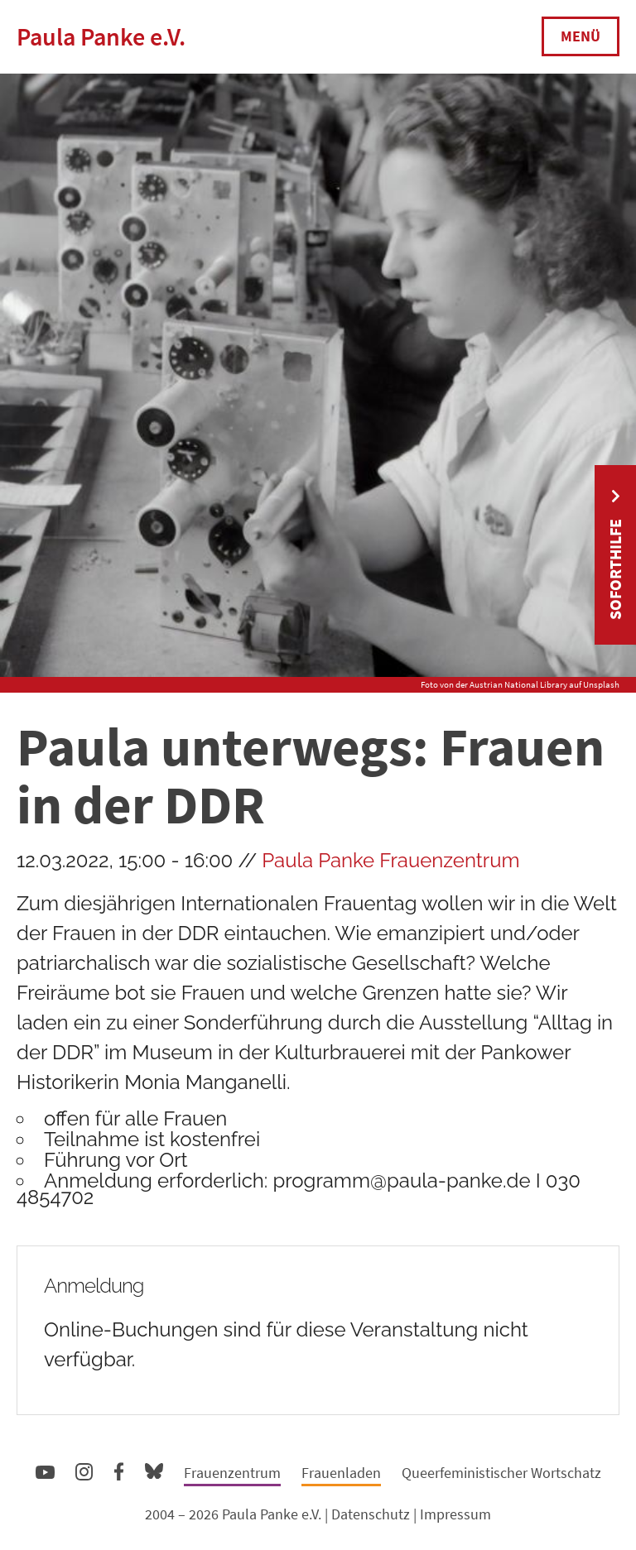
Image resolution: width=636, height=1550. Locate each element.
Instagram (84, 1469)
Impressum (455, 1514)
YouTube (45, 1471)
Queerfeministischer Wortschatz (501, 1472)
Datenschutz (370, 1514)
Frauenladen (341, 1472)
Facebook (118, 1468)
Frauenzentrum (232, 1472)
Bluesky (154, 1470)
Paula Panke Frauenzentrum (390, 860)
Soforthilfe (615, 569)
